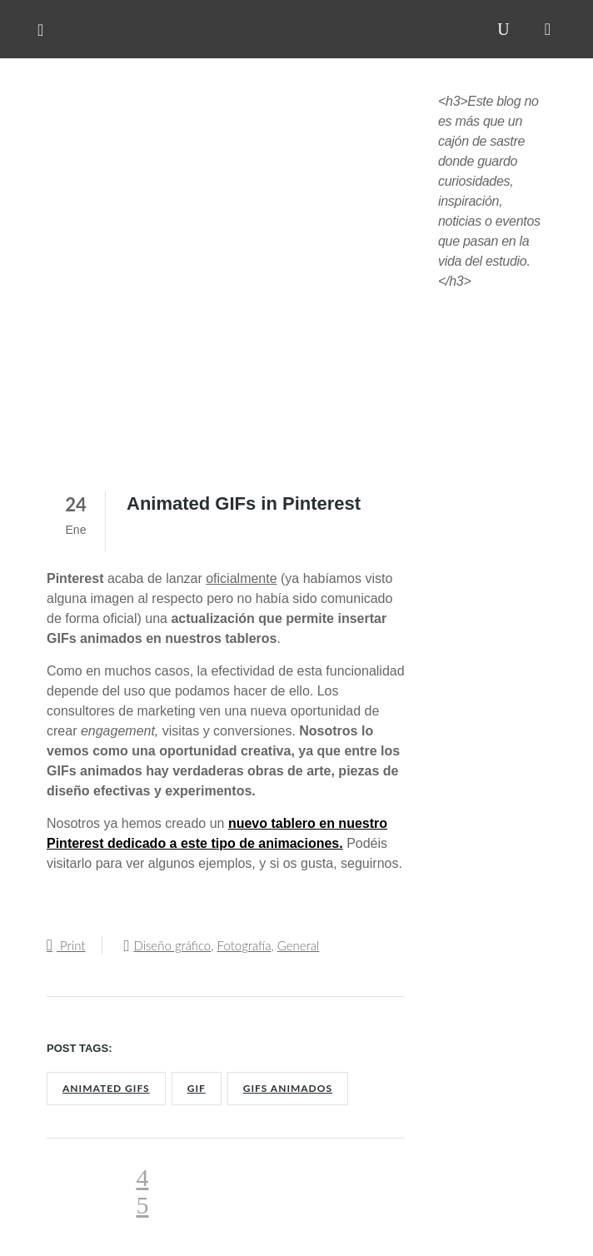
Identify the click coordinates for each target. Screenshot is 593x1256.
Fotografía (244, 945)
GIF (196, 1088)
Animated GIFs (106, 1088)
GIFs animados (287, 1088)
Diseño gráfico (172, 945)
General (298, 945)
